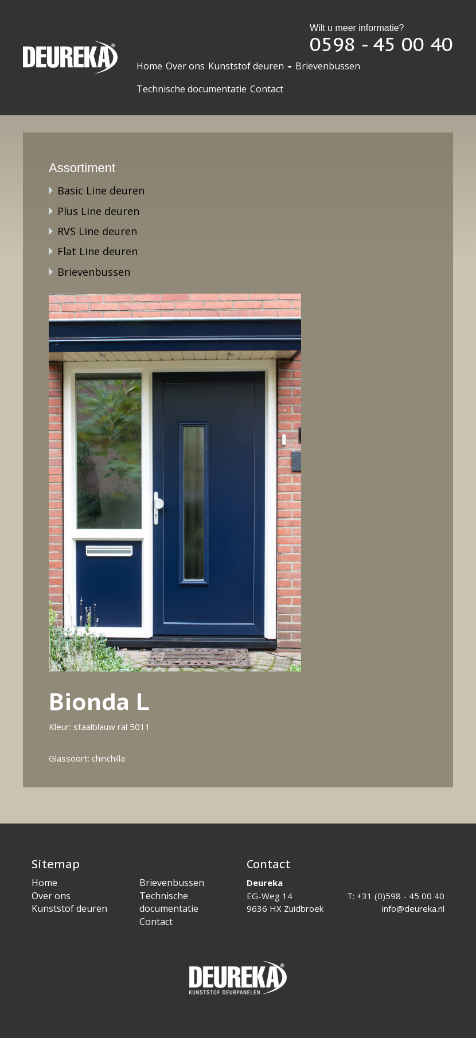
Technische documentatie (191, 89)
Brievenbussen (327, 66)
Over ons (185, 66)
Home (149, 66)
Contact (266, 89)
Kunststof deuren (250, 66)
